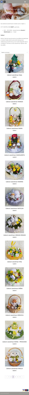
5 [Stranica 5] (17, 377)
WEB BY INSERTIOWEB (23, 393)
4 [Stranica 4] (15, 377)
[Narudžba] (14, 52)
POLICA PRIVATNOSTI (5, 393)
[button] (25, 2)
